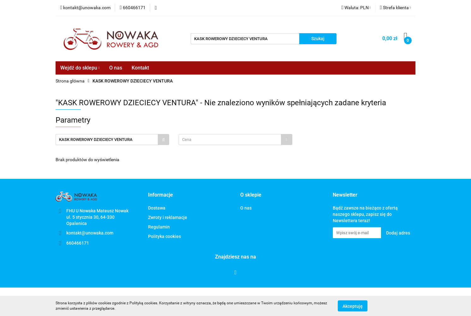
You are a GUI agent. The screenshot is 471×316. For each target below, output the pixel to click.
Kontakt (140, 68)
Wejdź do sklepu (80, 68)
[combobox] (235, 139)
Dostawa (156, 207)
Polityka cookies (164, 236)
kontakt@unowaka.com (89, 232)
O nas (115, 68)
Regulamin (159, 226)
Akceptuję (353, 305)
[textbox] (230, 139)
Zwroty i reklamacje (167, 217)
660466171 (77, 243)
